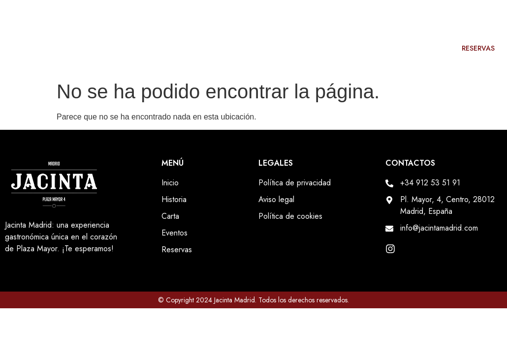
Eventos (421, 48)
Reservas (478, 48)
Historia (317, 48)
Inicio (266, 48)
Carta (369, 48)
